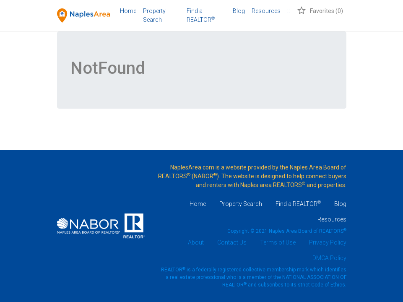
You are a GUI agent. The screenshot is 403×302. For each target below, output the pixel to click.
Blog (239, 11)
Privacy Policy (327, 242)
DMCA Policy (329, 258)
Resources (266, 11)
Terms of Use (278, 242)
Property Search (154, 15)
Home (128, 11)
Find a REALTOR (298, 203)
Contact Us (232, 242)
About (196, 242)
